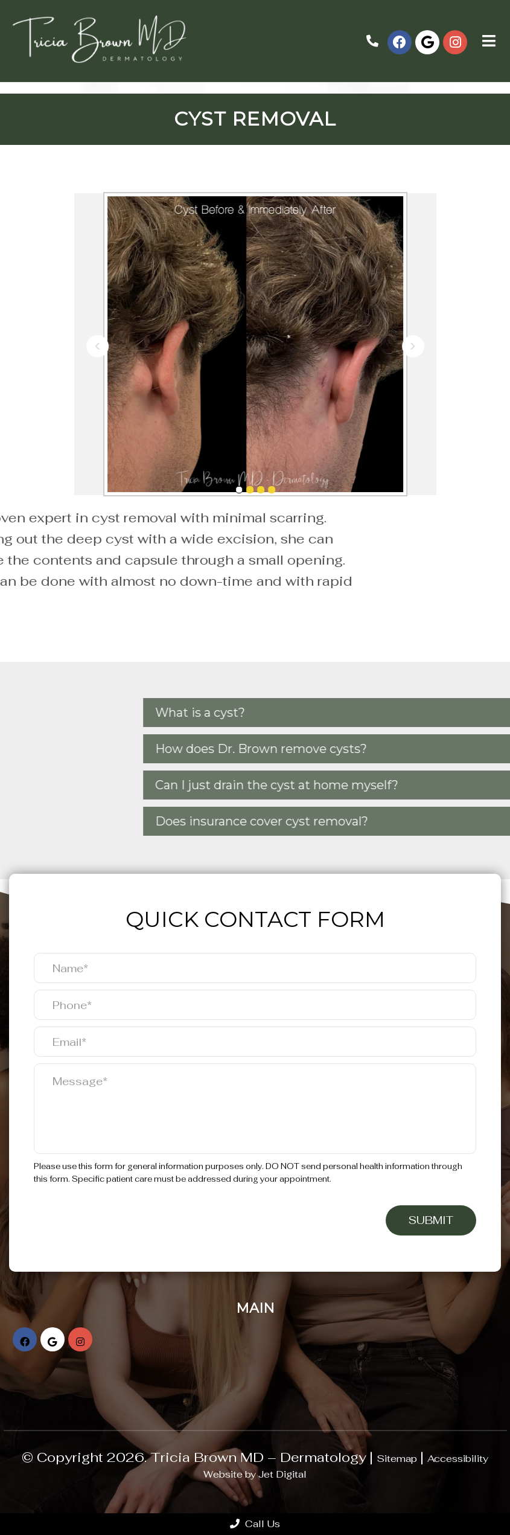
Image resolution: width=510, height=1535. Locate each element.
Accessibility (457, 1458)
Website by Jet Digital (255, 1474)
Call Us (255, 1523)
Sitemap (397, 1458)
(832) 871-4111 (372, 41)
